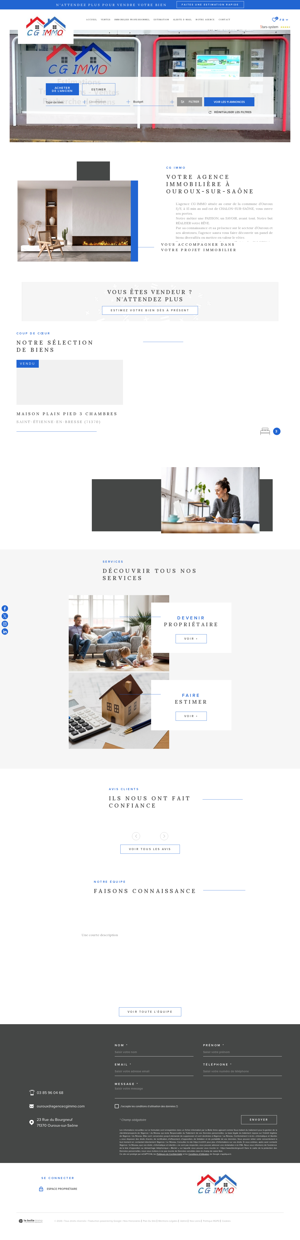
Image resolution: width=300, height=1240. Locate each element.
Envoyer (259, 1120)
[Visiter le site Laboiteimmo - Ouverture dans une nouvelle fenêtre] (30, 1221)
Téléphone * (217, 1064)
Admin (183, 1221)
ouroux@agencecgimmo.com (61, 1106)
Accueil (91, 19)
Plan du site (149, 1221)
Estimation (161, 19)
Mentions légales (168, 1221)
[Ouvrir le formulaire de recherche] (189, 101)
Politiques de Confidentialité (169, 1154)
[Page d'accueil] (45, 27)
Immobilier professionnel (132, 19)
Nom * (121, 1045)
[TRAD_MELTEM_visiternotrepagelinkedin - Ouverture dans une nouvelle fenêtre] (5, 631)
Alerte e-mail (182, 19)
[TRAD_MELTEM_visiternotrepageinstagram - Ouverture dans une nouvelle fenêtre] (5, 624)
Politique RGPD (211, 1221)
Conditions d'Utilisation (198, 1154)
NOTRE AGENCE (205, 19)
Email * (123, 1064)
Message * (127, 1083)
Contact (224, 19)
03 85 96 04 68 (50, 1093)
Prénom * (214, 1045)
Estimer (98, 89)
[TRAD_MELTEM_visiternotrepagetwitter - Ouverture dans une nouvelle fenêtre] (5, 616)
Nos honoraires (131, 1221)
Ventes (105, 19)
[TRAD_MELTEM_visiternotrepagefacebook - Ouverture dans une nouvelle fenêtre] (5, 608)
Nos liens (195, 1221)
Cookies (226, 1221)
